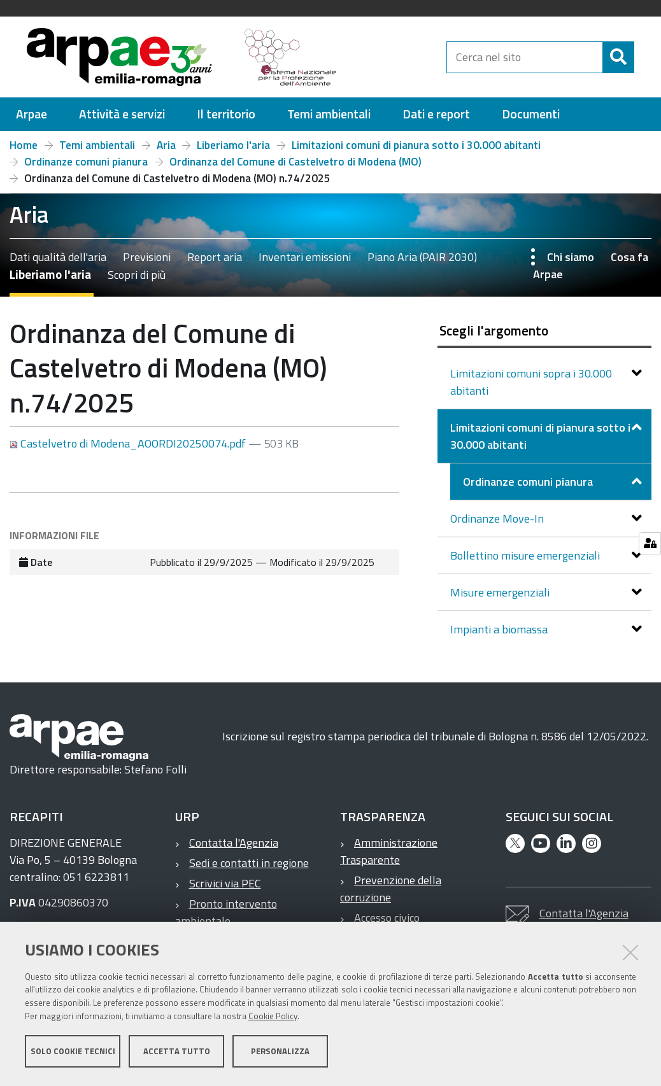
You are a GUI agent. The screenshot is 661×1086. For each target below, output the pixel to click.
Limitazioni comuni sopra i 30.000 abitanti (531, 387)
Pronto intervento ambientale (226, 918)
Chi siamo (570, 262)
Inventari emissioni (305, 262)
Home (24, 151)
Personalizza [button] (280, 1053)
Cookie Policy (272, 1018)
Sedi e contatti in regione (249, 868)
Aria (166, 151)
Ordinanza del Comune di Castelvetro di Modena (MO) (295, 167)
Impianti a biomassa (500, 635)
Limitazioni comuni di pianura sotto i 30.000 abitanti (416, 151)
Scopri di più (137, 280)
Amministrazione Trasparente (388, 857)
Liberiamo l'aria (233, 151)
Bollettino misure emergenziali (526, 561)
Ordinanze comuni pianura (86, 167)
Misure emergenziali (501, 598)
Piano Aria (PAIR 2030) (422, 262)
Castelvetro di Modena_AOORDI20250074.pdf (129, 449)
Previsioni (147, 262)
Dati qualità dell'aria (58, 262)
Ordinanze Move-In (498, 524)
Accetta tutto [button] (176, 1053)
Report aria (214, 262)
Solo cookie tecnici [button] (73, 1053)
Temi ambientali (97, 151)
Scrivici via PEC (225, 889)
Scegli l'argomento (493, 336)
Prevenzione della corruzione (390, 894)
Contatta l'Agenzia (233, 848)
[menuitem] (31, 120)
